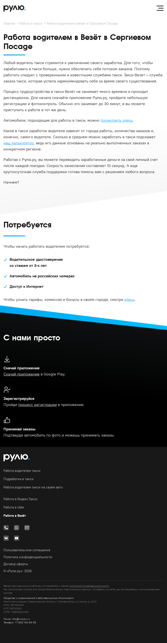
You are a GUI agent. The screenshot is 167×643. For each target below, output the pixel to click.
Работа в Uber (13, 507)
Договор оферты (15, 564)
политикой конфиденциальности (89, 585)
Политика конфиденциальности (27, 557)
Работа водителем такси (21, 471)
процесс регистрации (37, 404)
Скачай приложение (21, 374)
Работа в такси (31, 23)
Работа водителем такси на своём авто (33, 487)
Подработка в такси (18, 479)
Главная (9, 23)
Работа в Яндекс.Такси (20, 499)
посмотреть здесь (116, 120)
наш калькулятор (18, 142)
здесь (129, 299)
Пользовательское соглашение (26, 550)
